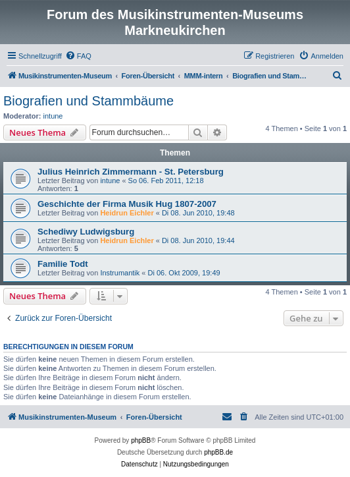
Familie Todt (63, 264)
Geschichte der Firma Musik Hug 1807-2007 (127, 204)
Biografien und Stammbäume (88, 101)
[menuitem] (78, 56)
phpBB (141, 440)
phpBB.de (218, 452)
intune (53, 116)
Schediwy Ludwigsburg (86, 232)
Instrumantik (119, 273)
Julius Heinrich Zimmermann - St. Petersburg (131, 172)
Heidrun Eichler (126, 213)
